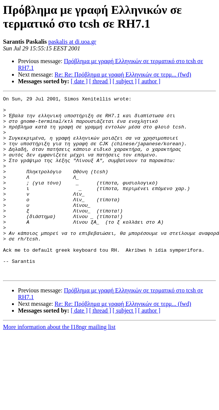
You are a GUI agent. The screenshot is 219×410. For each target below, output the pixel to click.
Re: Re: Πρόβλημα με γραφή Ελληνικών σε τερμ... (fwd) (123, 74)
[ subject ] (125, 81)
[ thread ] (100, 81)
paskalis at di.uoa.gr (72, 41)
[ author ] (149, 81)
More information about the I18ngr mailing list (59, 363)
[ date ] (79, 81)
